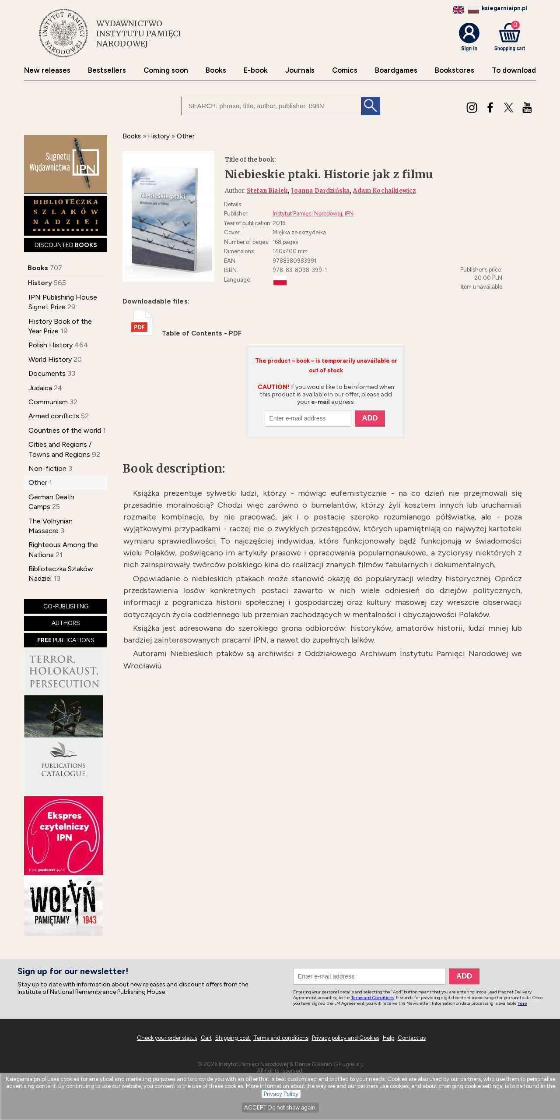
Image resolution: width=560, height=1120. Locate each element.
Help (388, 1038)
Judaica (40, 388)
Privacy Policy (281, 1094)
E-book (256, 70)
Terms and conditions (280, 1038)
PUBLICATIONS (65, 640)
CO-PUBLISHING (65, 606)
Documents (47, 373)
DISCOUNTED (66, 245)
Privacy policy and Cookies (345, 1038)
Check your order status (167, 1038)
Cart (206, 1038)
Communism (48, 402)
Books (216, 70)
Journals (300, 70)
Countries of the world (64, 430)
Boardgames (396, 70)
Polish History (50, 345)
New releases (47, 70)
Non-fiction (47, 468)
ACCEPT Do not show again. (280, 1107)
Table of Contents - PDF (186, 333)
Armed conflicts (53, 416)
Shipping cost (233, 1038)
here (522, 1003)
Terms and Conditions (372, 997)
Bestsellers (107, 70)
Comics (344, 70)
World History (50, 359)
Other (37, 482)
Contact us (412, 1038)
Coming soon (166, 70)
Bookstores (454, 70)
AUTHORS (66, 623)
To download (514, 70)
